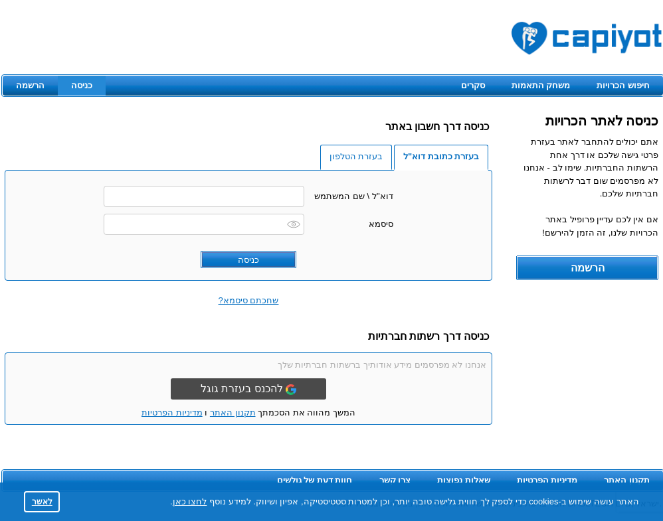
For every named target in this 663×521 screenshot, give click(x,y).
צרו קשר (395, 480)
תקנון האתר (233, 412)
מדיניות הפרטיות (172, 412)
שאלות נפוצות (463, 480)
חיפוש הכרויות (623, 85)
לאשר (42, 501)
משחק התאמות (541, 85)
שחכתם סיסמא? (249, 300)
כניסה (81, 85)
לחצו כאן (190, 501)
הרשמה (30, 85)
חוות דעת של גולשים (315, 480)
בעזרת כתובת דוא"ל (441, 156)
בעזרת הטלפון (356, 156)
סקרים (473, 85)
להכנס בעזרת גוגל (248, 389)
